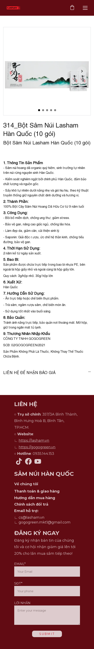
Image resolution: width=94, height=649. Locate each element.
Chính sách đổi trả (31, 504)
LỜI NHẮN (22, 603)
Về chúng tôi (26, 484)
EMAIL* (20, 564)
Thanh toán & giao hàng (37, 491)
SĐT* (18, 583)
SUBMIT (47, 634)
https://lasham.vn (34, 440)
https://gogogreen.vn (37, 447)
